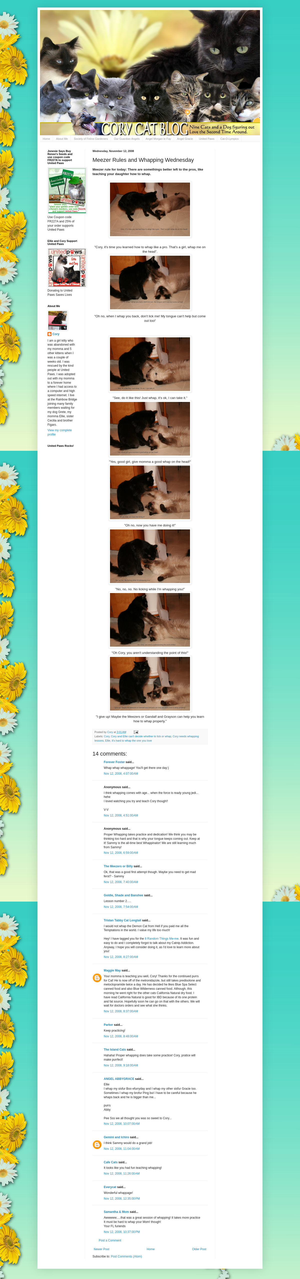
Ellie (107, 740)
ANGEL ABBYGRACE (119, 1079)
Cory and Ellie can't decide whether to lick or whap (141, 736)
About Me (62, 138)
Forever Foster (114, 762)
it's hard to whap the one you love (132, 740)
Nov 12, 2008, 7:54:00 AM (121, 907)
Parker (108, 1025)
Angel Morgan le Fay (158, 138)
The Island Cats (115, 1049)
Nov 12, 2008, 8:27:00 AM (121, 957)
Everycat (110, 1187)
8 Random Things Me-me (161, 938)
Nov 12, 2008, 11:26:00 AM (122, 1173)
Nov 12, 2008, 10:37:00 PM (122, 1232)
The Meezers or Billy (118, 866)
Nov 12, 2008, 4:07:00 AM (121, 773)
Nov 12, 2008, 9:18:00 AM (121, 1065)
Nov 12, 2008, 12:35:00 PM (122, 1198)
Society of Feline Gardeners (91, 138)
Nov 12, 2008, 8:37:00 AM (121, 1011)
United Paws (206, 138)
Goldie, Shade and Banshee (123, 895)
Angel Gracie (185, 138)
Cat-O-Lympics (229, 138)
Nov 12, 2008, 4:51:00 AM (121, 815)
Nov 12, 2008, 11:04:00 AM (122, 1149)
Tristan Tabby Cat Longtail (122, 920)
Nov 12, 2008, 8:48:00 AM (121, 1036)
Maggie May (112, 970)
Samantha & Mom (116, 1212)
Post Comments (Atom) (126, 1256)
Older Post (199, 1249)
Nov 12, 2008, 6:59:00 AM (121, 853)
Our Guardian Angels (127, 138)
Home (46, 138)
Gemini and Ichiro (116, 1137)
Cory (107, 736)
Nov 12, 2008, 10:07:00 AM (122, 1123)
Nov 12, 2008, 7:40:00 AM (121, 882)
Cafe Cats (111, 1162)
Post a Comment (110, 1240)
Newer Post (101, 1249)
